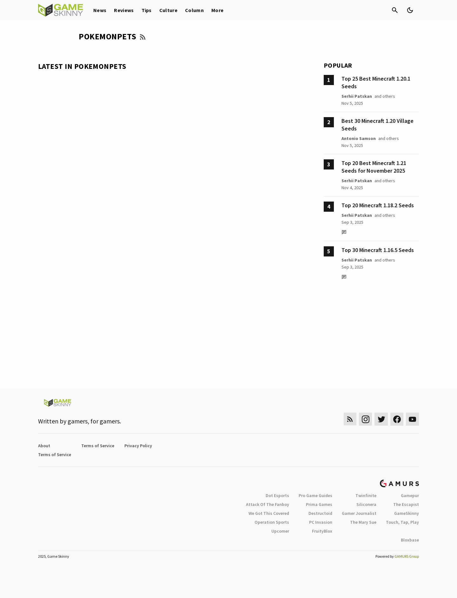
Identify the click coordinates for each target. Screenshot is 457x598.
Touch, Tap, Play (402, 522)
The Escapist (406, 504)
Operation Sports (272, 522)
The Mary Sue (363, 522)
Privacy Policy (138, 445)
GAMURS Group (406, 556)
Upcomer (280, 531)
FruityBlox (322, 531)
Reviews (124, 10)
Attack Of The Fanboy (267, 504)
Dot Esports (277, 495)
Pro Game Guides (315, 495)
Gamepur (410, 495)
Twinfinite (365, 495)
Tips (147, 10)
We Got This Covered (268, 513)
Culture (168, 10)
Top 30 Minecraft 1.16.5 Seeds (377, 250)
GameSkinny (406, 513)
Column (194, 10)
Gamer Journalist (359, 513)
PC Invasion (320, 522)
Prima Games (319, 504)
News (99, 10)
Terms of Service (97, 445)
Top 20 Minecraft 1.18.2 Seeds (377, 205)
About (44, 445)
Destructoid (320, 513)
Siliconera (366, 504)
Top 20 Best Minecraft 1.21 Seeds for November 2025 (373, 166)
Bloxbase (410, 540)
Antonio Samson (358, 138)
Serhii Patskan (356, 96)
